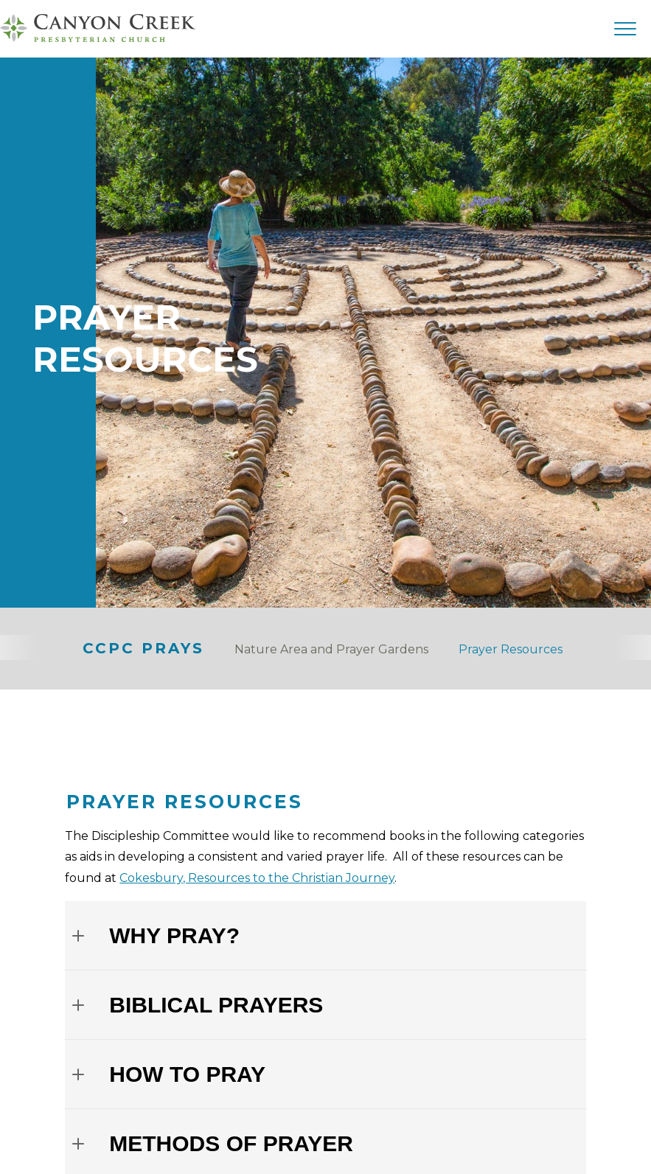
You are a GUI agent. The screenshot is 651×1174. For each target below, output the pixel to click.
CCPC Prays (143, 648)
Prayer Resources (511, 649)
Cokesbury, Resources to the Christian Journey (256, 878)
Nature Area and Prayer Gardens (331, 649)
